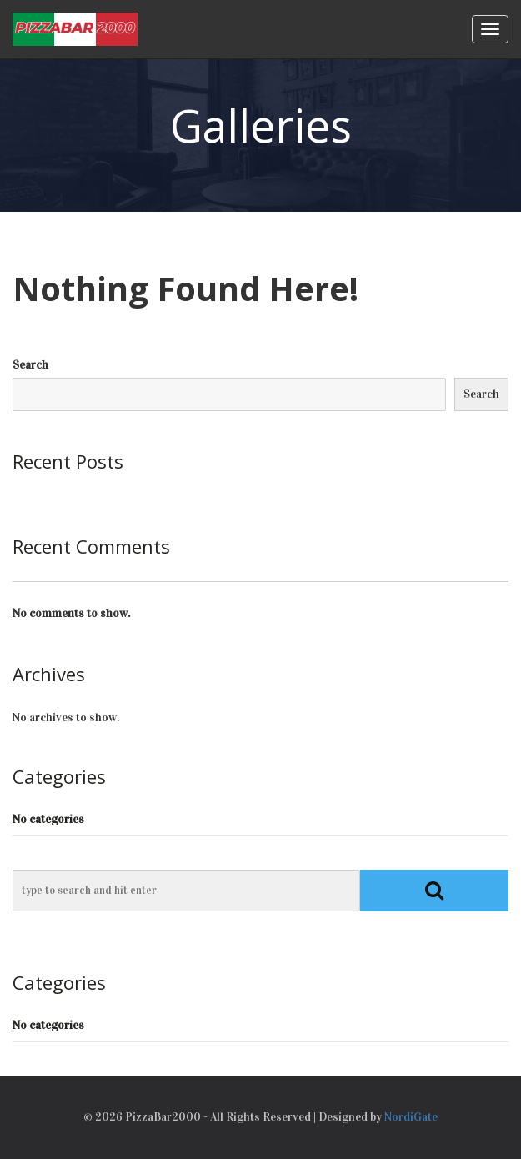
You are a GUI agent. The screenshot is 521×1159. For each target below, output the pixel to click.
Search (30, 365)
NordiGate (411, 1117)
